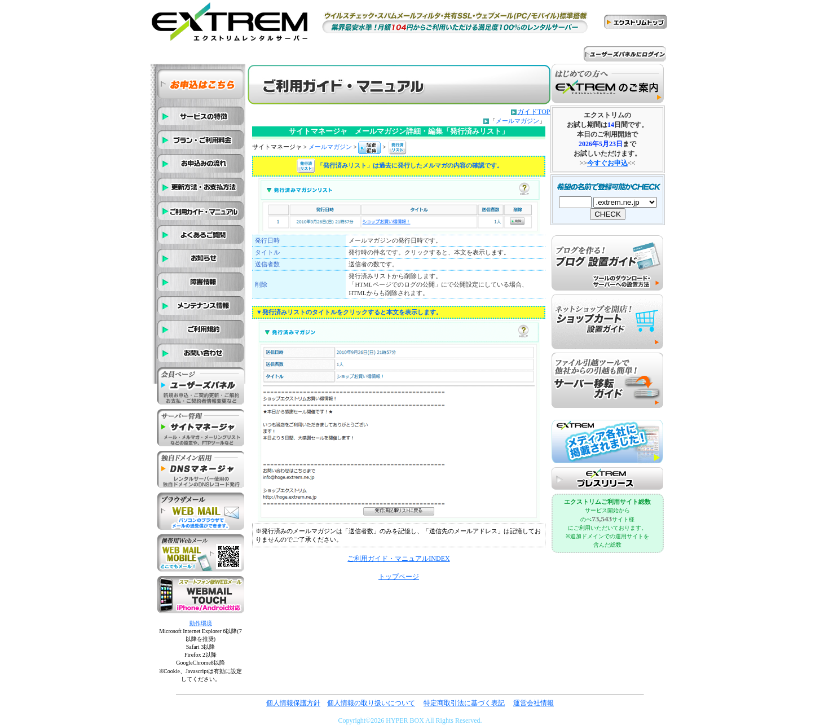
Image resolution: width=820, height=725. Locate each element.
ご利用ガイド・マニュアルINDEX (398, 559)
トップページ (398, 577)
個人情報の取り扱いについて (371, 703)
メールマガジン (517, 120)
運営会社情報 (533, 703)
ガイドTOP (533, 112)
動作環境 (200, 623)
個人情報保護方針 (293, 703)
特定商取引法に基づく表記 (464, 703)
